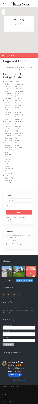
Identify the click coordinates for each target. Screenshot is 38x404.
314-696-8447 (13, 241)
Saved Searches (6, 401)
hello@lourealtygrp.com (16, 244)
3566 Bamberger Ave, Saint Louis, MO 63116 (8, 157)
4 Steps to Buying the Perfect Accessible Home (18, 102)
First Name (6, 331)
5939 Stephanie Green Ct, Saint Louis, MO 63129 (8, 135)
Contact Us (5, 394)
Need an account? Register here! (15, 218)
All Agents (5, 398)
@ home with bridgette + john (19, 93)
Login (19, 212)
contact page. (6, 312)
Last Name (6, 337)
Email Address (7, 325)
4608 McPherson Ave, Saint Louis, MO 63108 (8, 114)
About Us (4, 391)
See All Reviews (19, 380)
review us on (14, 374)
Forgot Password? (11, 220)
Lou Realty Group (15, 362)
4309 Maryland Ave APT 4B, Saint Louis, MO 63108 (9, 168)
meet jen (18, 110)
